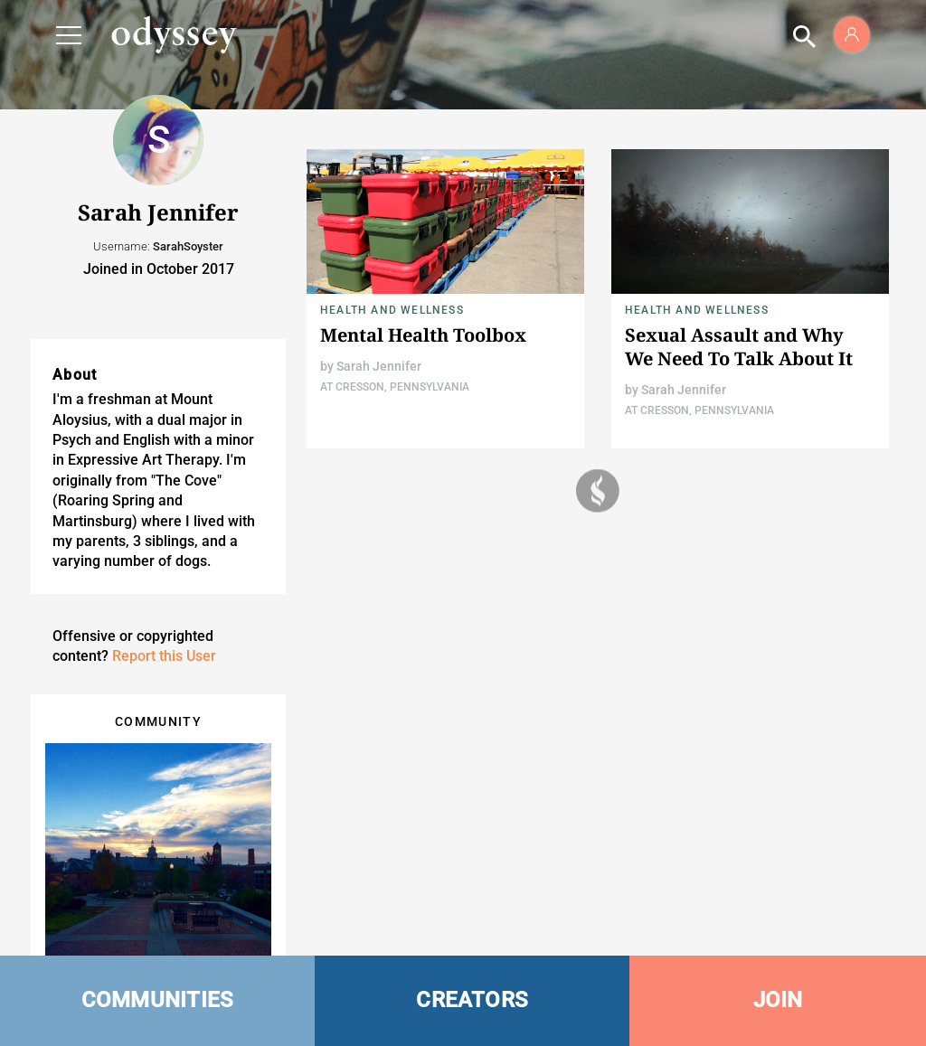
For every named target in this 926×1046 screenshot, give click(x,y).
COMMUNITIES (157, 1000)
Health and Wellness (392, 310)
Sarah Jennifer (378, 366)
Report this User (164, 655)
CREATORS (472, 1000)
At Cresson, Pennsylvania (394, 387)
